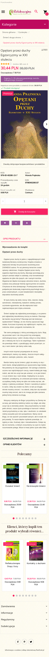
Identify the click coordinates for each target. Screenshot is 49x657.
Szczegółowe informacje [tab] (18, 438)
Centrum (29, 192)
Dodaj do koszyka (24, 211)
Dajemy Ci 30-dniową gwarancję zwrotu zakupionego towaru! (21, 79)
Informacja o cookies (13, 650)
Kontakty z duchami (36, 563)
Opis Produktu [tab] (11, 238)
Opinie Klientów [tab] (12, 444)
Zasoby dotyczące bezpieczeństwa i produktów (24, 164)
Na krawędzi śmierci (36, 486)
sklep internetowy (29, 650)
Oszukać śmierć (12, 486)
